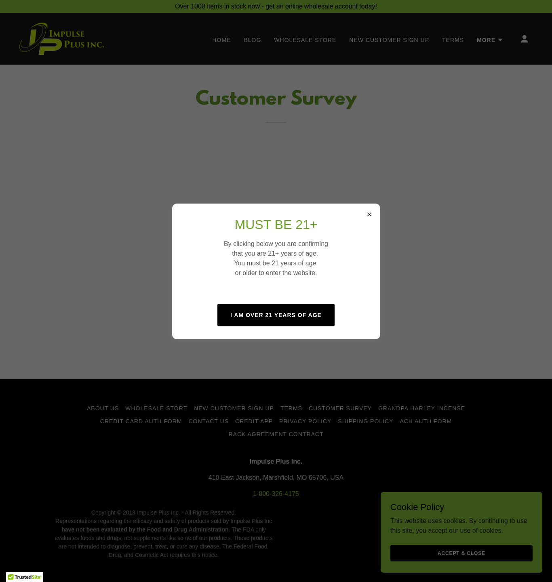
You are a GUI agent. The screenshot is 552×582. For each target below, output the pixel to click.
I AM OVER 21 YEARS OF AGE (276, 315)
